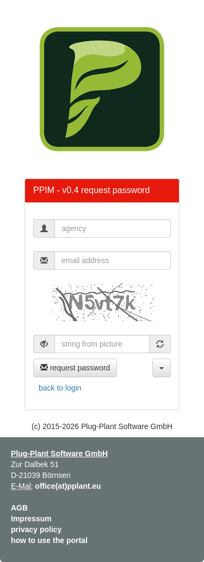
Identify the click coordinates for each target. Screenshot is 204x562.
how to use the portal (49, 540)
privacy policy (36, 529)
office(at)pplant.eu (68, 486)
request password (75, 367)
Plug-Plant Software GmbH (59, 453)
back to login (60, 388)
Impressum (31, 518)
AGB (19, 507)
